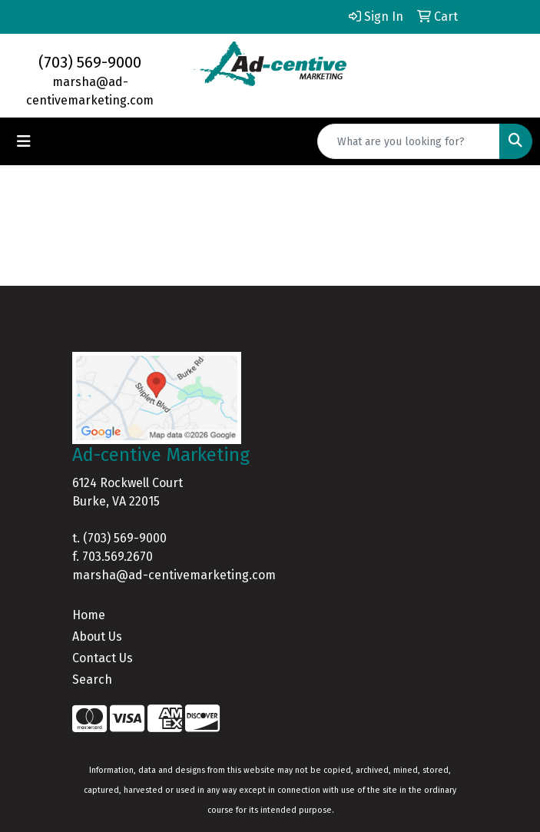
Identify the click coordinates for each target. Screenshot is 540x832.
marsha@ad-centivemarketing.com (174, 575)
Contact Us (102, 658)
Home (88, 615)
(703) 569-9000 (89, 62)
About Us (97, 636)
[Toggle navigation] (24, 141)
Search (92, 679)
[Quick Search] (408, 141)
